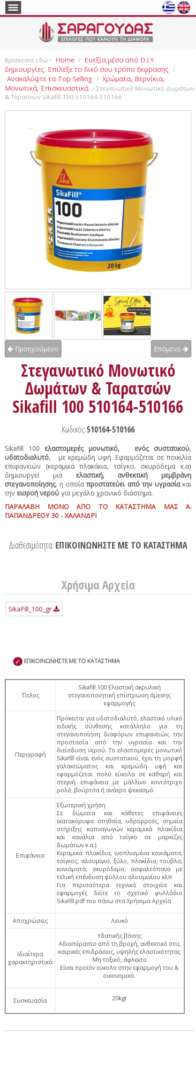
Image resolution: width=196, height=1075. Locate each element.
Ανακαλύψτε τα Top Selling (49, 78)
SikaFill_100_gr (34, 608)
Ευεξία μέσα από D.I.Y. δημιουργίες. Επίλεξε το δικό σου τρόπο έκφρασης (87, 64)
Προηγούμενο (33, 348)
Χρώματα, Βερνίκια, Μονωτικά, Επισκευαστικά (85, 83)
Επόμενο (171, 348)
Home (65, 59)
